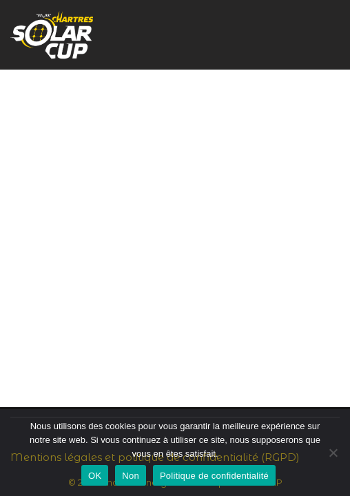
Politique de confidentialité (214, 476)
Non (130, 476)
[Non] (333, 452)
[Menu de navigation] (323, 34)
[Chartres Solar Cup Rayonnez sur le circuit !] (51, 35)
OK (94, 476)
